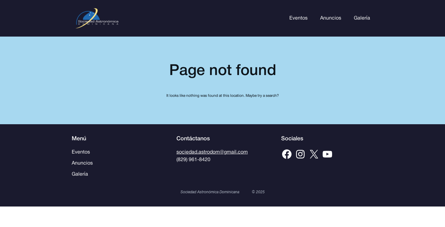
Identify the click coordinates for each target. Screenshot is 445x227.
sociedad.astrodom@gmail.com (212, 152)
